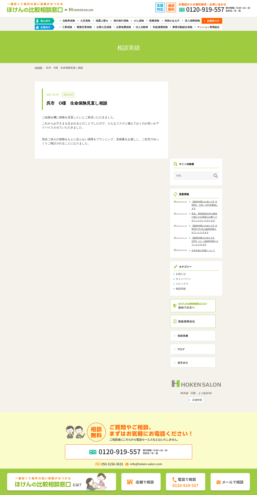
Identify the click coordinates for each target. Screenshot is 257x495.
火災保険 (85, 20)
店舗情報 (200, 325)
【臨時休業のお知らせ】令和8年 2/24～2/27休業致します (206, 128)
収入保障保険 (192, 20)
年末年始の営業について (206, 177)
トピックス (187, 210)
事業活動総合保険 (182, 27)
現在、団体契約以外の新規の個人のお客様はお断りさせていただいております (206, 141)
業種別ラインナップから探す (152, 440)
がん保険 (139, 20)
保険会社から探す (181, 440)
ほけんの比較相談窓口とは (100, 446)
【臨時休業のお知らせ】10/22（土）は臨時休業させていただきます (206, 167)
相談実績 (68, 94)
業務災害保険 (84, 27)
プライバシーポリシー (110, 451)
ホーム (70, 440)
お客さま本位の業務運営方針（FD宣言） (149, 451)
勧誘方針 (91, 451)
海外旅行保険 (121, 20)
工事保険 (67, 27)
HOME (38, 67)
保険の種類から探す (87, 440)
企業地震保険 (123, 27)
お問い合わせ (164, 446)
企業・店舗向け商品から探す (117, 440)
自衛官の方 (213, 20)
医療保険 (154, 20)
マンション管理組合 (208, 27)
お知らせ (186, 200)
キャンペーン (188, 205)
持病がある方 (172, 20)
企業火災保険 (103, 27)
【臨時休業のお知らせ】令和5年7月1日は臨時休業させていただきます (206, 155)
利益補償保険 (160, 27)
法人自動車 (142, 27)
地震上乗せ (102, 20)
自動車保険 (68, 20)
